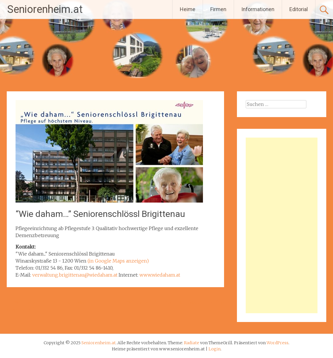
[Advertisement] (282, 225)
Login (215, 349)
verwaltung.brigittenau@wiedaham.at (74, 275)
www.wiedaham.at (159, 275)
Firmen (218, 9)
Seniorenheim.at (45, 9)
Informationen (257, 9)
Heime (187, 9)
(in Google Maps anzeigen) (118, 261)
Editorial (298, 9)
